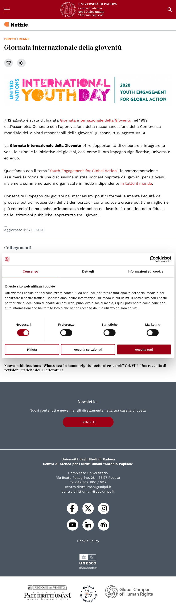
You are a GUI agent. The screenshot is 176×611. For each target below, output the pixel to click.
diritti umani (16, 39)
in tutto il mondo (135, 183)
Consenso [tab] (30, 271)
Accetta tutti (144, 349)
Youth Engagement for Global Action (83, 170)
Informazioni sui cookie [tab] (145, 271)
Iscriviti (88, 422)
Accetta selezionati (88, 349)
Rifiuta (32, 349)
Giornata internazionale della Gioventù (95, 120)
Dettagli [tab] (88, 271)
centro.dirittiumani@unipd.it (88, 487)
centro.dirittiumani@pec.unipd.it (88, 491)
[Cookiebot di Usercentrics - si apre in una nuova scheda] (152, 259)
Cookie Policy (88, 541)
